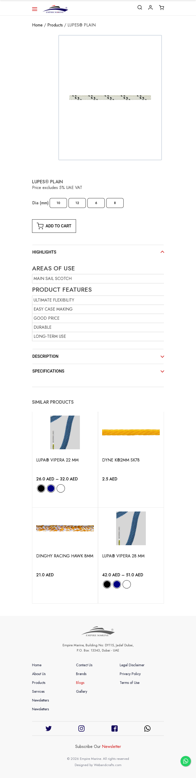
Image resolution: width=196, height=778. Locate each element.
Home (37, 25)
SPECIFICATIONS (48, 371)
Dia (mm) (40, 203)
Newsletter (111, 746)
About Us (39, 673)
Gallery (81, 691)
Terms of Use (129, 682)
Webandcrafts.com (108, 764)
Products (55, 25)
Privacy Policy (130, 673)
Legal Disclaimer (132, 665)
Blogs (80, 682)
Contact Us (84, 665)
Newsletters (40, 700)
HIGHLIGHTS (44, 252)
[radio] (58, 203)
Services (38, 691)
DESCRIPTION (45, 356)
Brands (81, 673)
